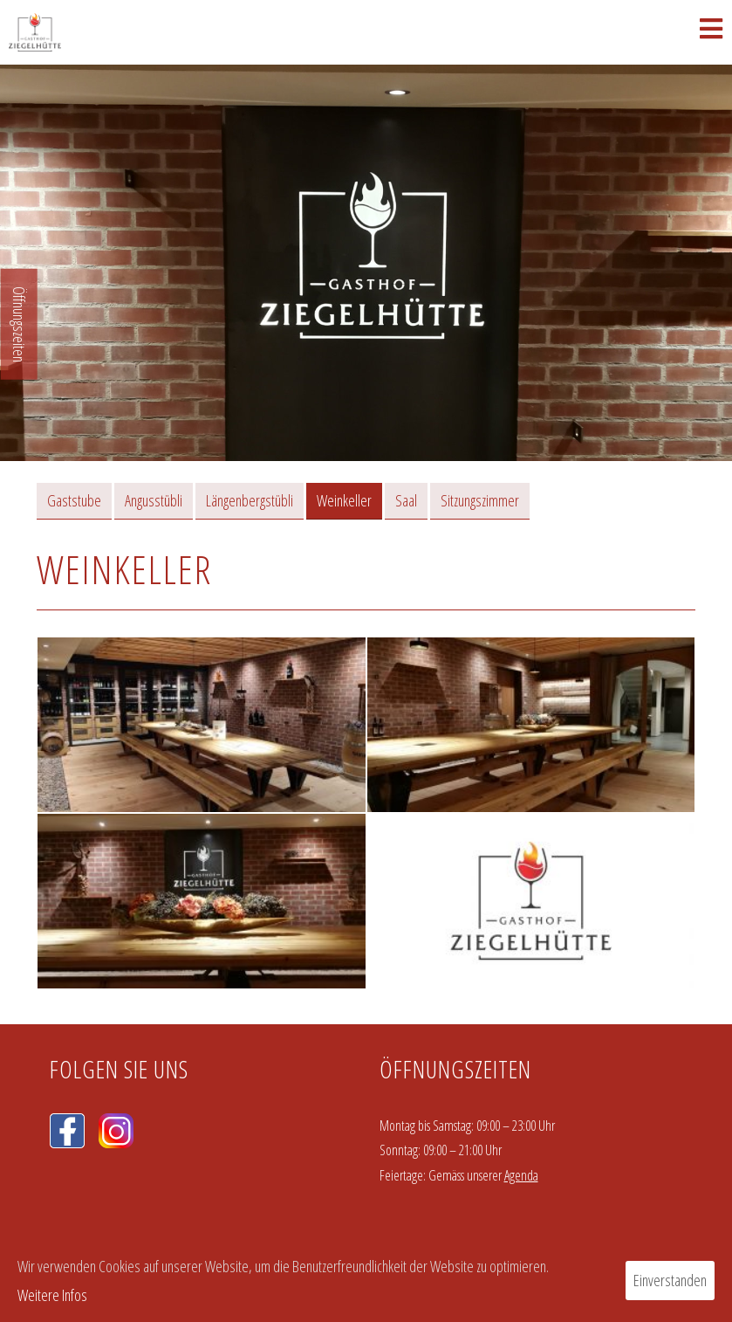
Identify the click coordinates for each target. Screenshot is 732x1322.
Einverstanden (670, 1280)
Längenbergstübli (249, 500)
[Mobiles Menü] (711, 32)
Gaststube (74, 500)
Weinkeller (344, 500)
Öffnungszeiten (19, 324)
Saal (406, 500)
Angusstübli (153, 500)
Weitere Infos (52, 1294)
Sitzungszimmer (480, 500)
